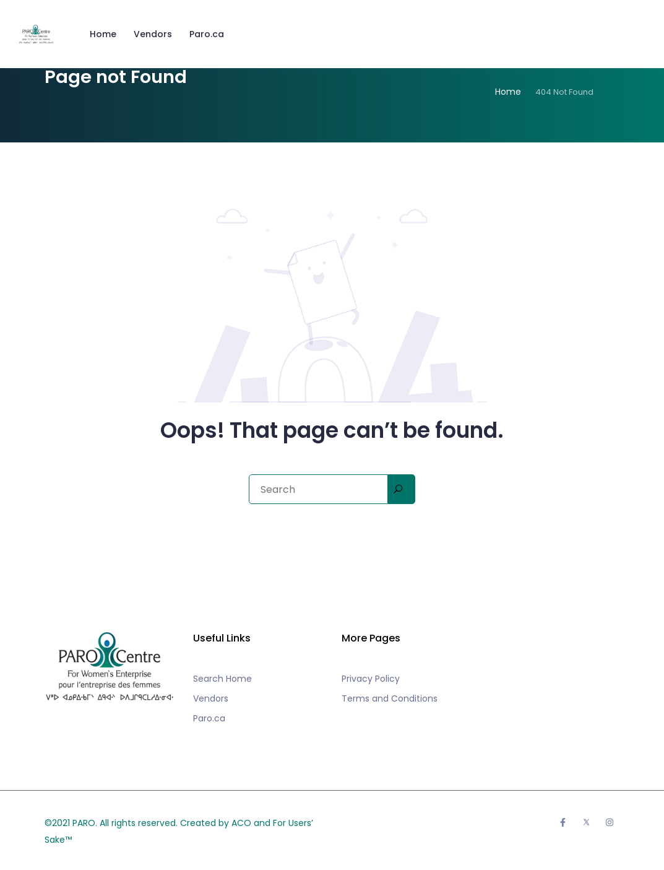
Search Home (222, 678)
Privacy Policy (371, 678)
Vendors (153, 34)
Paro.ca (206, 34)
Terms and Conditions (390, 698)
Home (103, 34)
